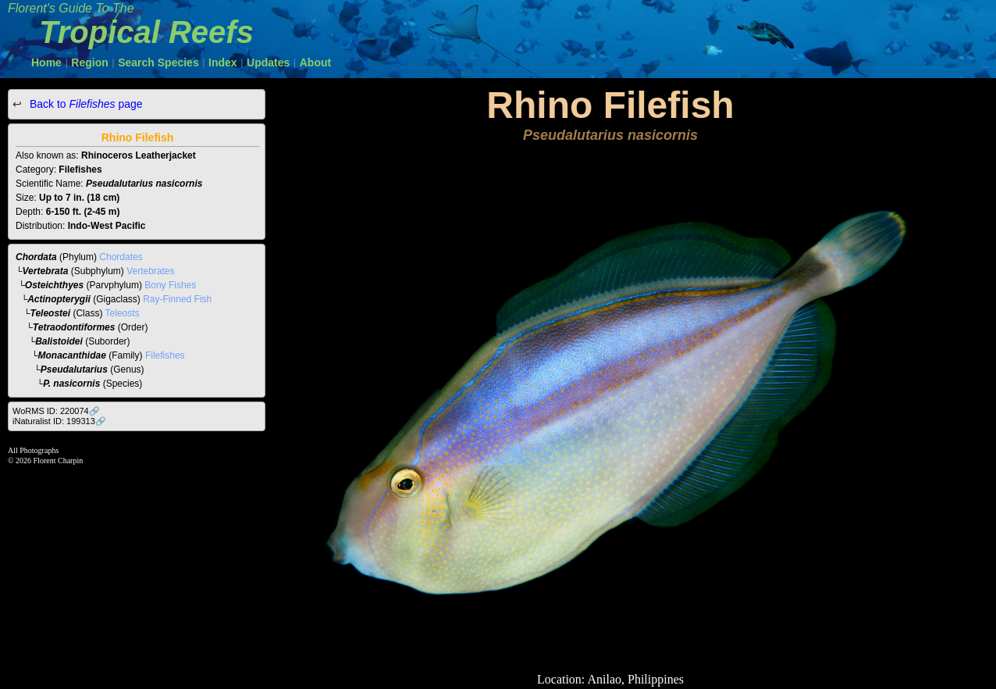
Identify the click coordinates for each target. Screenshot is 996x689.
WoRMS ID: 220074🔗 (56, 411)
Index (222, 62)
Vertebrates (150, 271)
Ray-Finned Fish (177, 299)
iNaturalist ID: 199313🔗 (59, 421)
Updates (268, 62)
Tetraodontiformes (74, 327)
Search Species (158, 62)
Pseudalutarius (74, 369)
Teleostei (50, 313)
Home (46, 62)
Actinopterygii (59, 299)
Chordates (120, 257)
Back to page (85, 104)
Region (89, 62)
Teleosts (122, 313)
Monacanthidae (72, 355)
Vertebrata (46, 271)
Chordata (36, 257)
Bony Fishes (170, 285)
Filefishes (165, 355)
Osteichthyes (54, 285)
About (315, 62)
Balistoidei (59, 341)
